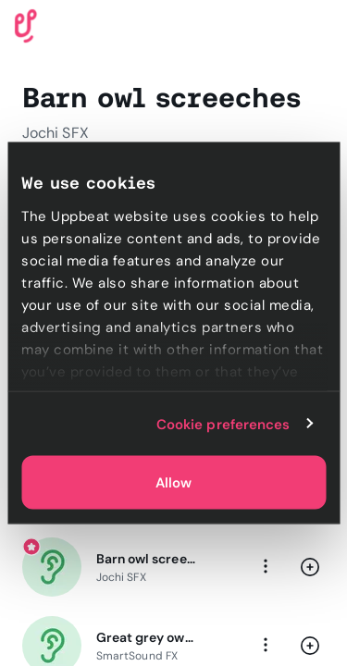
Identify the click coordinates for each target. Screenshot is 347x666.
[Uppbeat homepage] (26, 24)
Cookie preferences (223, 423)
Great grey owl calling (145, 637)
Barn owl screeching (145, 558)
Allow (173, 483)
